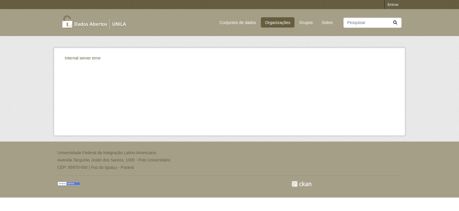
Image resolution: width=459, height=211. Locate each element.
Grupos (306, 22)
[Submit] (395, 23)
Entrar (393, 4)
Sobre (327, 22)
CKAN (301, 184)
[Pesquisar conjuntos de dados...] (372, 23)
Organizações (277, 22)
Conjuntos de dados (238, 22)
